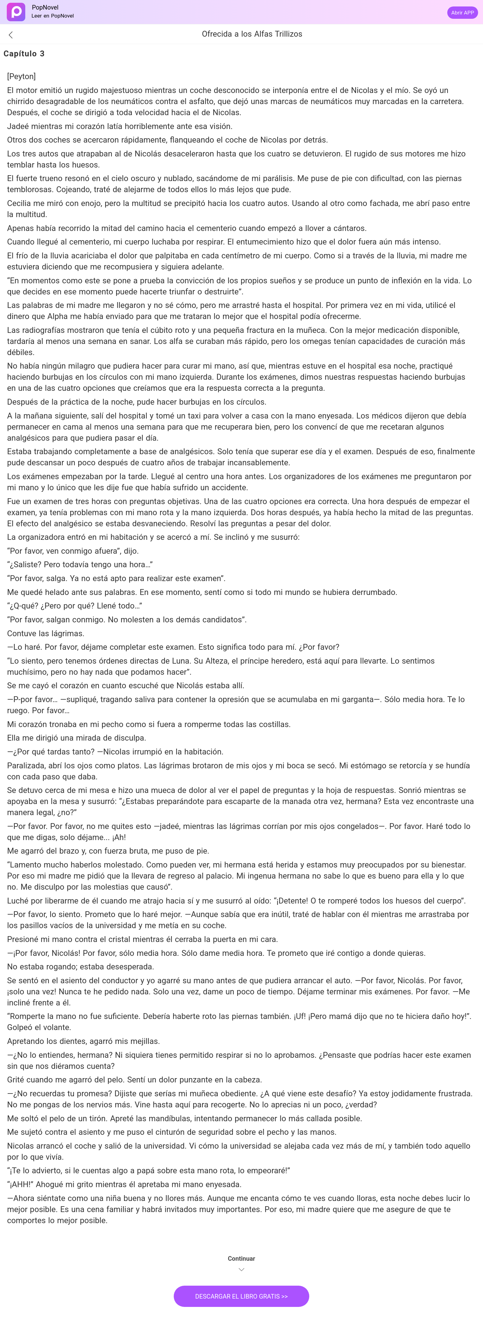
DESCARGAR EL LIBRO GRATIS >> (241, 1296)
